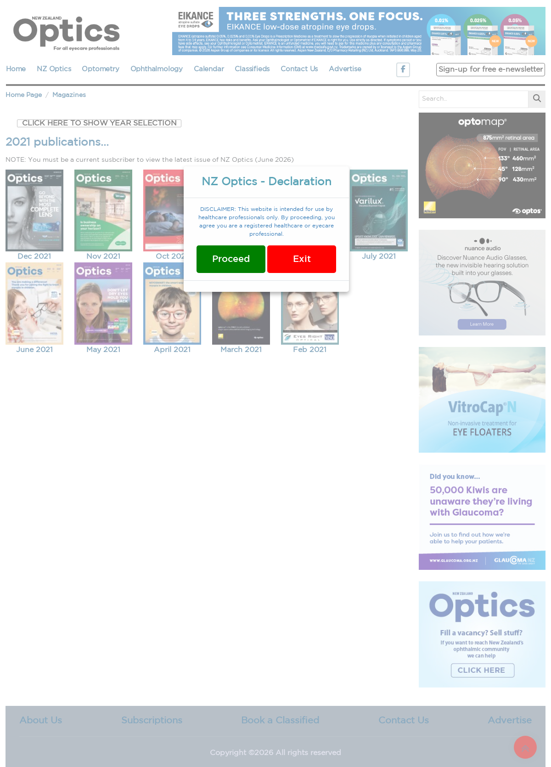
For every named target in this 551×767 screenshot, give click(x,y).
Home (16, 69)
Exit (302, 259)
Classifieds (252, 69)
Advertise (345, 69)
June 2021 (34, 350)
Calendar (209, 69)
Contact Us (299, 69)
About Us (40, 720)
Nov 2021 (103, 256)
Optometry (100, 69)
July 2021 (379, 256)
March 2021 (241, 350)
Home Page (24, 95)
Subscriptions (151, 720)
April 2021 (172, 350)
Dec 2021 (34, 256)
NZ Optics (54, 69)
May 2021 (103, 350)
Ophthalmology (156, 69)
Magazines (69, 95)
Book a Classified (280, 720)
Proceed (231, 259)
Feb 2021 (309, 350)
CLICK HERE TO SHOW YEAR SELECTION (99, 123)
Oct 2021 (172, 256)
